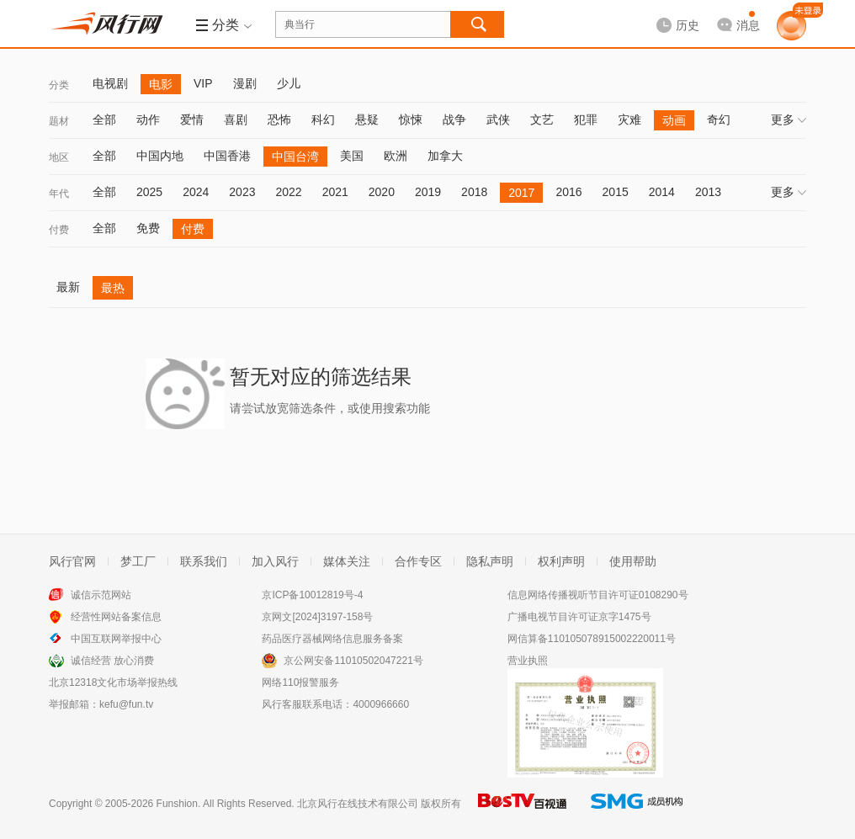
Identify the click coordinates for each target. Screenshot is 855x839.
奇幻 (718, 119)
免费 (148, 228)
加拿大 (445, 155)
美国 (352, 155)
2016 (568, 192)
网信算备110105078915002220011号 (591, 639)
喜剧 (235, 119)
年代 (59, 193)
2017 (521, 192)
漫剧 (245, 83)
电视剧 (110, 83)
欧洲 (395, 155)
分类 (59, 85)
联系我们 (203, 561)
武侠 (498, 119)
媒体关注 (346, 561)
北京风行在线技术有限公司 (357, 804)
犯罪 (585, 119)
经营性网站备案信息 (116, 617)
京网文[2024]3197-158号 (317, 617)
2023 (242, 192)
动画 (674, 120)
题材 (59, 121)
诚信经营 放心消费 (112, 660)
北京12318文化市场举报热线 (113, 682)
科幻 (323, 119)
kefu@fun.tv (126, 704)
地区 (59, 157)
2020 (382, 192)
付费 (59, 230)
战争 (454, 119)
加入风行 (275, 561)
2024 (196, 192)
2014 (662, 192)
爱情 (192, 119)
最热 (113, 288)
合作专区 (418, 561)
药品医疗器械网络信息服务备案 (332, 639)
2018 (474, 192)
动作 (148, 119)
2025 (149, 192)
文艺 (542, 119)
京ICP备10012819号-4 (312, 595)
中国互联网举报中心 (116, 639)
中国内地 (159, 155)
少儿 (288, 83)
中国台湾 (295, 156)
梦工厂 (138, 561)
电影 (161, 84)
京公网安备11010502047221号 (353, 660)
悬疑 (367, 119)
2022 (288, 192)
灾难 (629, 119)
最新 (68, 287)
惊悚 (410, 119)
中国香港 (227, 155)
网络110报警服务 (300, 682)
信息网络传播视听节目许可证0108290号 (597, 595)
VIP (203, 83)
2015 (616, 192)
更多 (788, 119)
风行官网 (72, 561)
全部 (104, 119)
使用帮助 (632, 561)
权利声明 (561, 561)
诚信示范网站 (101, 595)
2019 (428, 192)
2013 (708, 192)
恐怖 (279, 119)
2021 (335, 192)
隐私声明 (489, 561)
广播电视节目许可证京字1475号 (579, 617)
